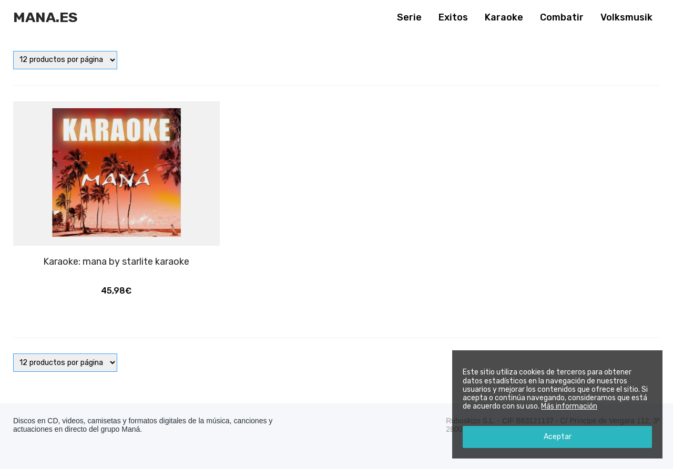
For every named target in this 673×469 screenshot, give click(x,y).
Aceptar (558, 436)
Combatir (562, 17)
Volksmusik (626, 17)
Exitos (453, 17)
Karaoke (504, 17)
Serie (409, 17)
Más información (569, 406)
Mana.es (45, 17)
